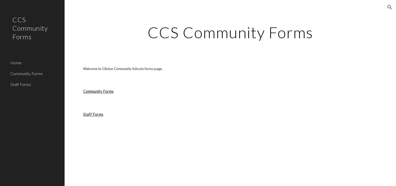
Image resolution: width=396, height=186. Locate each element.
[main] (230, 32)
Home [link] (16, 62)
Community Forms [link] (26, 73)
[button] (390, 7)
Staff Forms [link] (20, 84)
